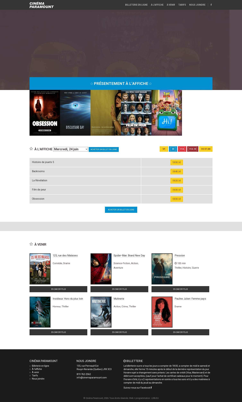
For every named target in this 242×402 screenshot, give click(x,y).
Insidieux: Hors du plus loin (68, 298)
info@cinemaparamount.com (92, 377)
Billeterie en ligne (136, 5)
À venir (171, 5)
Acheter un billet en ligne (104, 149)
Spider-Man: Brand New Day (129, 255)
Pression (180, 255)
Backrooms (38, 171)
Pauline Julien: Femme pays (190, 298)
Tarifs (182, 5)
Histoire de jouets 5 (43, 162)
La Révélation (39, 180)
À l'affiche (157, 5)
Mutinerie (119, 298)
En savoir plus (58, 289)
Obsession (38, 198)
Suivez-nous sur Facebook (138, 387)
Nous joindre (197, 5)
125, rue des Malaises (65, 255)
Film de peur (39, 189)
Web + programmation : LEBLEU (144, 398)
